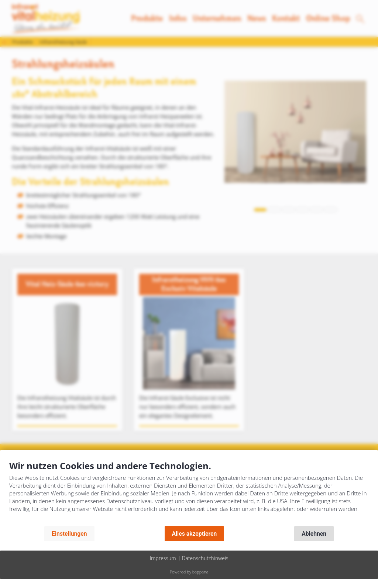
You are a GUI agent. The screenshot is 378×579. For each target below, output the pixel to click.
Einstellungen (69, 533)
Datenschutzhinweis (205, 558)
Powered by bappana (189, 572)
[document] (189, 491)
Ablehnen (314, 533)
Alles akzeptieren (194, 533)
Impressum (163, 558)
